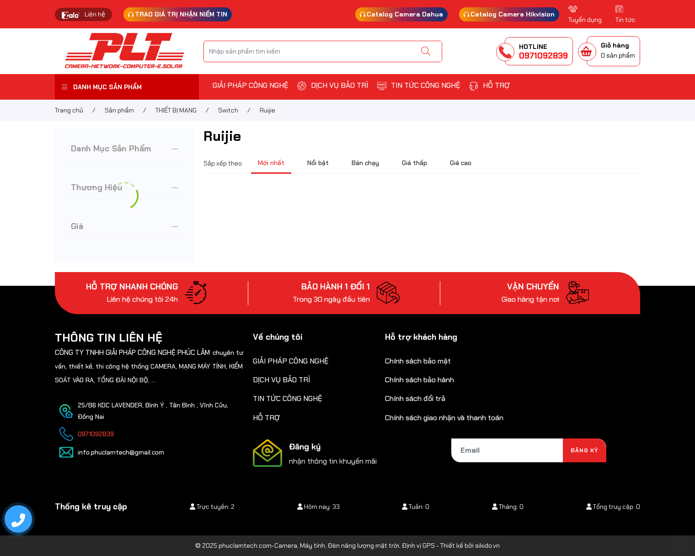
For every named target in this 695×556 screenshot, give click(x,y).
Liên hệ (95, 14)
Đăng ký (585, 450)
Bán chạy (365, 163)
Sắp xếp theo (222, 163)
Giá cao (460, 163)
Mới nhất (271, 163)
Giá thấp (414, 163)
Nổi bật (318, 163)
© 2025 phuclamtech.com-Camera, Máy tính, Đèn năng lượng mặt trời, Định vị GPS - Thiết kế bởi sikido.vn (347, 545)
